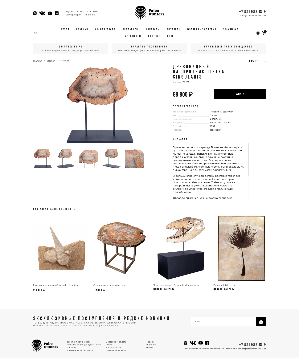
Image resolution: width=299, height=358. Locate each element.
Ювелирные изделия (201, 29)
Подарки (150, 341)
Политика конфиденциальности (83, 344)
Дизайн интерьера (116, 350)
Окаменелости (105, 29)
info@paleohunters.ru (253, 15)
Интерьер (173, 29)
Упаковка (90, 14)
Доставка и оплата (116, 341)
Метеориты (130, 29)
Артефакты (133, 36)
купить (240, 94)
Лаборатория (73, 14)
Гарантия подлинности (78, 341)
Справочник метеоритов (79, 350)
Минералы (152, 29)
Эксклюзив (231, 29)
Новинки (82, 29)
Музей (69, 11)
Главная (37, 61)
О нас (80, 11)
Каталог (51, 61)
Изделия (154, 36)
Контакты (92, 11)
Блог (170, 36)
